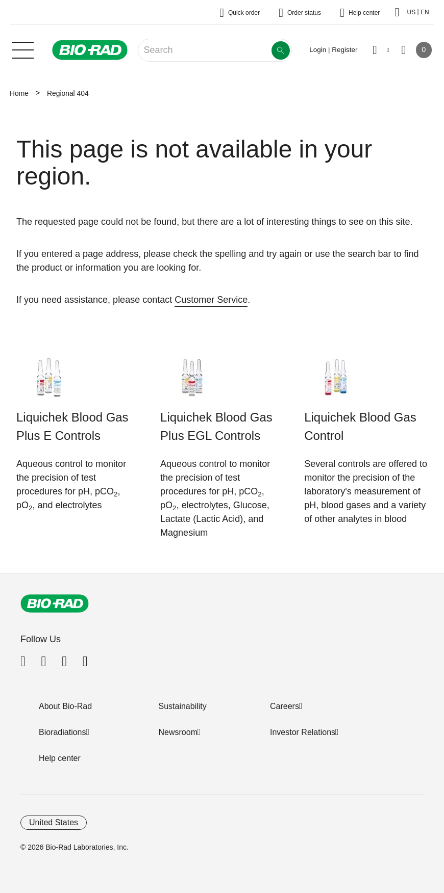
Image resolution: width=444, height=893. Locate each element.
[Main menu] (23, 49)
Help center (60, 758)
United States (53, 822)
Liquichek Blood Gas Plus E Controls (72, 426)
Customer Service (211, 300)
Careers (284, 706)
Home (19, 93)
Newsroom (178, 732)
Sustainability (183, 706)
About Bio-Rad (65, 706)
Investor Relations (302, 732)
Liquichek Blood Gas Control (360, 426)
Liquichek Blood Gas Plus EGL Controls (216, 426)
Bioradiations (62, 732)
